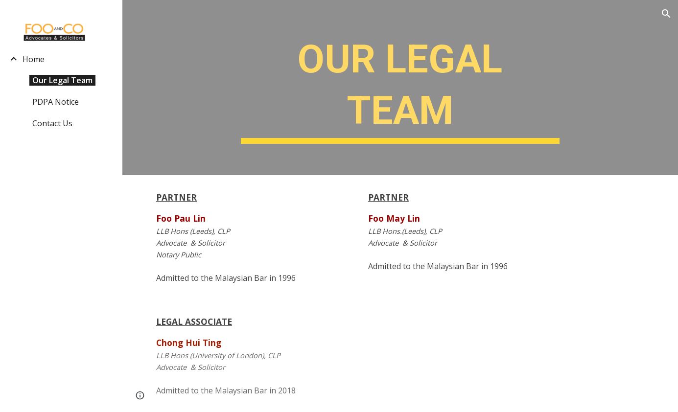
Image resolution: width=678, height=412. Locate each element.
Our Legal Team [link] (62, 80)
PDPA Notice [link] (55, 101)
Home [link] (34, 59)
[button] (666, 13)
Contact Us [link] (52, 123)
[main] (400, 87)
